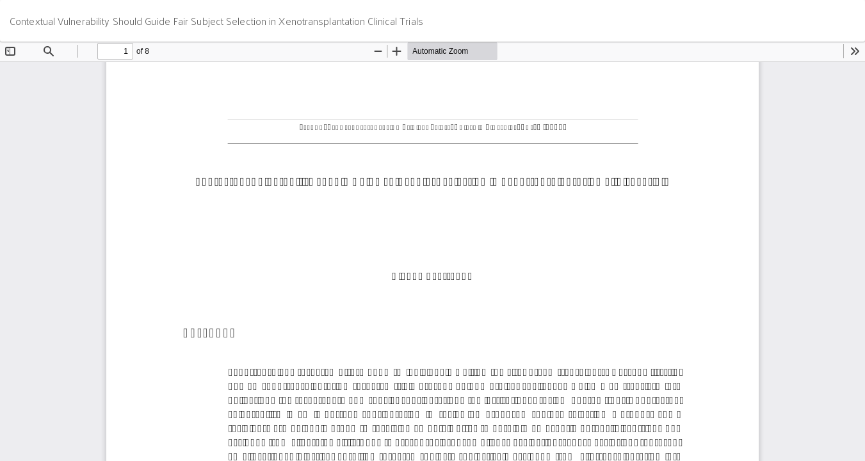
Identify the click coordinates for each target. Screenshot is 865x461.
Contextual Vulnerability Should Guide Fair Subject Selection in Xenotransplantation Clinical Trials (216, 21)
